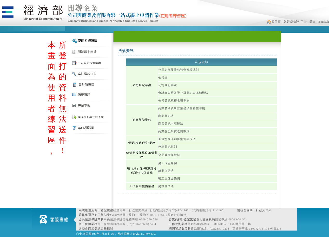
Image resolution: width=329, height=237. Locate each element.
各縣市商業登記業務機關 (96, 228)
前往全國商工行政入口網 (254, 210)
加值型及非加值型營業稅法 (177, 139)
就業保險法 (166, 171)
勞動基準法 (166, 186)
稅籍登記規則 (167, 146)
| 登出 (312, 21)
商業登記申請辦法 (170, 123)
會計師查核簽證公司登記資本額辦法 (183, 93)
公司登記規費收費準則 (174, 100)
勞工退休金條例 (169, 178)
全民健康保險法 (169, 155)
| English (323, 21)
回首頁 (274, 21)
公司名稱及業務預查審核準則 (178, 69)
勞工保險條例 (167, 163)
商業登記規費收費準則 (174, 131)
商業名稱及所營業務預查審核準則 (181, 108)
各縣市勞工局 (241, 224)
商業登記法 (166, 116)
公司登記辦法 (167, 85)
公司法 (163, 77)
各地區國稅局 (205, 219)
